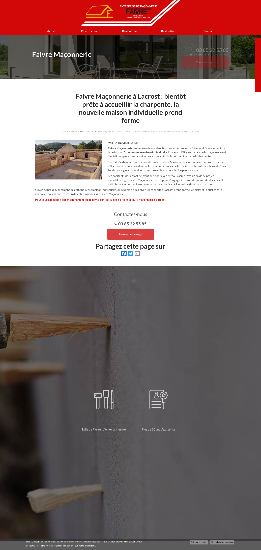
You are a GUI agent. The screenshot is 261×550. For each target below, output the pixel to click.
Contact (209, 31)
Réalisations (170, 31)
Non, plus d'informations (222, 542)
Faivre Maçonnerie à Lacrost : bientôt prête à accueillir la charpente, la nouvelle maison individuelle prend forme (147, 131)
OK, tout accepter (199, 542)
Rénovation (129, 31)
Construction (89, 31)
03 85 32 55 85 (132, 223)
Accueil (51, 31)
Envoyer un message (130, 234)
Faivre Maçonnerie (70, 131)
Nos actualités (87, 131)
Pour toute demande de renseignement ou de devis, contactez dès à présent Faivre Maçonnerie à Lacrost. (100, 199)
